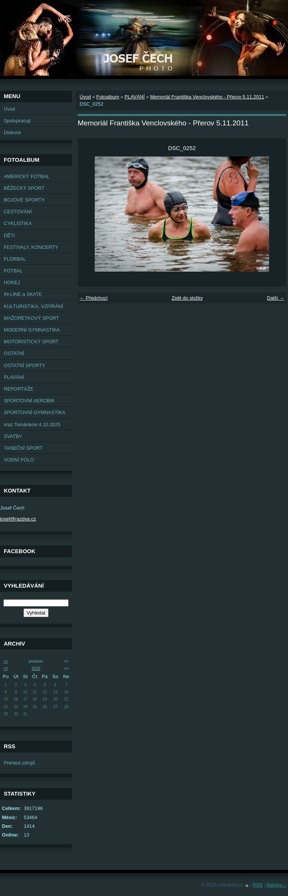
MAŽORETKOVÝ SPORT (31, 318)
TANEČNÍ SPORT (23, 448)
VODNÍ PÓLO (19, 460)
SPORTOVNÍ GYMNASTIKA (34, 412)
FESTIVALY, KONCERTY (31, 247)
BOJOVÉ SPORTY (24, 200)
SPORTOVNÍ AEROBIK (29, 400)
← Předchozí (94, 298)
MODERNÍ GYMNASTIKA (32, 330)
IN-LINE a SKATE (23, 294)
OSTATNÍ (14, 353)
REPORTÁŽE (18, 389)
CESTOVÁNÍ (18, 211)
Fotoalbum (107, 97)
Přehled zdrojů (19, 763)
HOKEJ (12, 282)
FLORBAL (15, 259)
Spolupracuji (17, 121)
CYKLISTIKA (18, 223)
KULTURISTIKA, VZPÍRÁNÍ (33, 306)
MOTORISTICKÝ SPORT (31, 341)
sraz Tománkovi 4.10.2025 (32, 424)
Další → (275, 298)
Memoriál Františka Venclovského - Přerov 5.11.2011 (207, 97)
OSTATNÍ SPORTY (24, 365)
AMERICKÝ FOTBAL (26, 176)
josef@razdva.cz (18, 519)
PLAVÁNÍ (14, 377)
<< (5, 661)
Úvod (9, 109)
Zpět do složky (187, 298)
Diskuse (12, 132)
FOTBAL (13, 271)
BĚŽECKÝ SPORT (24, 188)
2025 (36, 668)
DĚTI (9, 235)
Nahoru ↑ (276, 885)
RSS (257, 885)
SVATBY (13, 436)
